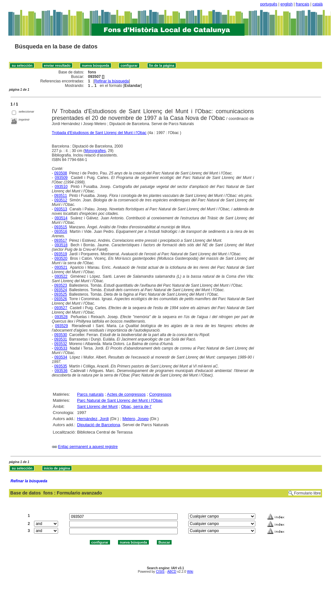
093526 (60, 299)
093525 (60, 294)
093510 (61, 186)
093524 (60, 290)
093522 (61, 276)
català (317, 4)
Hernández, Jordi (93, 418)
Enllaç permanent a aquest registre (88, 446)
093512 (60, 200)
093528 (61, 317)
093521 (61, 267)
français (302, 4)
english (286, 4)
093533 (61, 348)
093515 (60, 227)
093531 (60, 339)
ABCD (171, 571)
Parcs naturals (90, 394)
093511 (60, 195)
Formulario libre (307, 493)
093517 (60, 240)
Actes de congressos (126, 394)
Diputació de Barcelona (98, 424)
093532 (60, 344)
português (268, 4)
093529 (61, 326)
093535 (60, 366)
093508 (60, 173)
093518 (61, 245)
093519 (60, 254)
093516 (60, 231)
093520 (61, 258)
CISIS (160, 571)
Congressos (160, 394)
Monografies (95, 150)
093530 (60, 335)
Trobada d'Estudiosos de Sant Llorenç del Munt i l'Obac (99, 133)
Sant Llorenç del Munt (97, 406)
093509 (61, 177)
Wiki (190, 571)
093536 (61, 370)
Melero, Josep (136, 418)
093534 (60, 357)
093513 (60, 209)
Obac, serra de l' (136, 406)
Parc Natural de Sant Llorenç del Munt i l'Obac (120, 400)
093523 (60, 285)
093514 (61, 218)
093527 (61, 308)
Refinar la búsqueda (111, 81)
